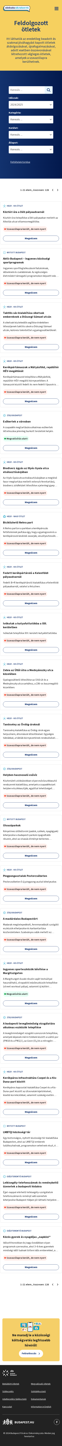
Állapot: (13, 142)
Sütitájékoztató (38, 1391)
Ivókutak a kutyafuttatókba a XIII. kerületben (25, 625)
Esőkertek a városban (17, 422)
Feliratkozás (29, 1353)
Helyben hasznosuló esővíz (20, 775)
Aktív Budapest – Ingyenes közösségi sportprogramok (26, 260)
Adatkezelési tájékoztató (14, 1399)
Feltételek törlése (20, 162)
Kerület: (13, 128)
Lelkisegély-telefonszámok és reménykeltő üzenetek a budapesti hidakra (30, 1184)
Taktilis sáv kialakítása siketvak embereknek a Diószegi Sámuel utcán (27, 315)
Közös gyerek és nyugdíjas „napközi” (27, 1237)
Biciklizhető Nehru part (18, 523)
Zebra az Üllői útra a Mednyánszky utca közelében (28, 672)
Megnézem (31, 238)
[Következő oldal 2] (58, 190)
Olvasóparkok (12, 825)
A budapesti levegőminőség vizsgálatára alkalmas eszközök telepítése (29, 1025)
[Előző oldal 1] (53, 190)
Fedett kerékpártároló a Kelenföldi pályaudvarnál (25, 575)
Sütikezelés (8, 1391)
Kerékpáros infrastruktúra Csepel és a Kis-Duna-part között (30, 1080)
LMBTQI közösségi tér (16, 1132)
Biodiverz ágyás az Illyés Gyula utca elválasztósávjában (26, 470)
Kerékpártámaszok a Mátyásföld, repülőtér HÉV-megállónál (31, 369)
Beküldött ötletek (10, 1384)
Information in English (41, 1406)
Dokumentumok (38, 1399)
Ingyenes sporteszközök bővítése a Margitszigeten (25, 971)
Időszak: (13, 98)
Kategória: (15, 112)
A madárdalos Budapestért (20, 919)
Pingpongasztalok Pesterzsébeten (25, 876)
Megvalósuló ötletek (41, 1384)
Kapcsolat (7, 1406)
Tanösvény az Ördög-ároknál (21, 724)
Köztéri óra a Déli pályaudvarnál (23, 212)
